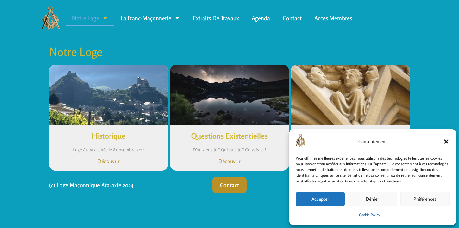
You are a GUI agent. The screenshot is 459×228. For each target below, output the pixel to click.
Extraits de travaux (216, 18)
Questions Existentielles (229, 136)
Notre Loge (90, 18)
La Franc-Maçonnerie (150, 18)
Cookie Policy (369, 214)
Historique (108, 136)
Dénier (372, 199)
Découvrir (108, 161)
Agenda (261, 18)
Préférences (424, 199)
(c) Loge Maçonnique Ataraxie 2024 (91, 184)
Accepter (320, 199)
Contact (292, 18)
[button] (446, 141)
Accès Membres (333, 18)
